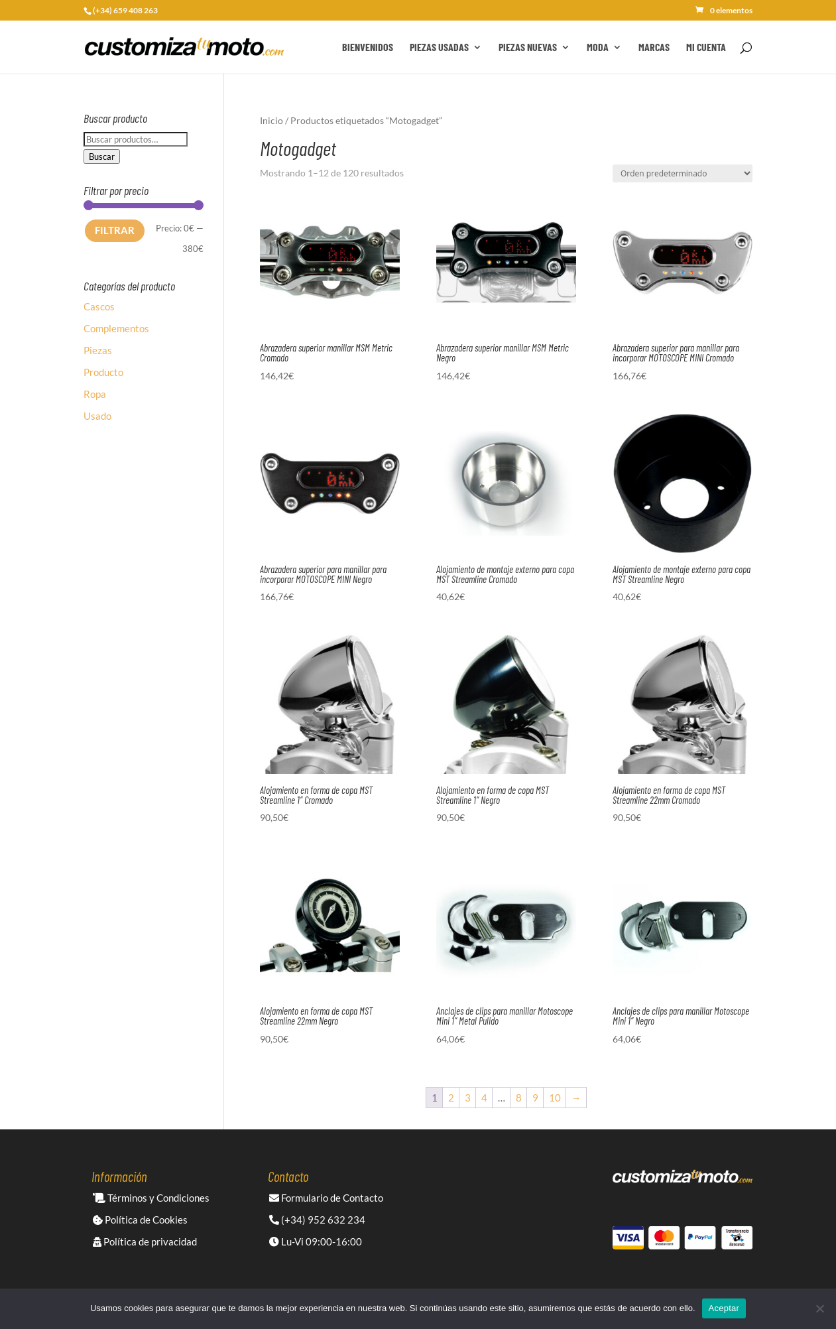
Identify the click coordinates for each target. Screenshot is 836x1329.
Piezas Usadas (439, 47)
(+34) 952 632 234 (317, 1220)
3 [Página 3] (468, 1098)
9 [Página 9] (535, 1098)
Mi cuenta (706, 47)
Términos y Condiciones (151, 1198)
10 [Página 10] (555, 1098)
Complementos (116, 328)
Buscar (102, 156)
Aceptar (724, 1308)
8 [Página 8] (519, 1098)
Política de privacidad (145, 1241)
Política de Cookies (140, 1220)
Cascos (99, 306)
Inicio (271, 120)
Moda (598, 47)
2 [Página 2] (451, 1098)
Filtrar (115, 230)
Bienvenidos (367, 47)
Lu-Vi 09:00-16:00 (315, 1241)
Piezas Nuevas (528, 47)
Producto (103, 372)
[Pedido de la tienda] (682, 173)
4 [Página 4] (484, 1098)
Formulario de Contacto (326, 1198)
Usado (97, 416)
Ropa (95, 394)
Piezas (98, 350)
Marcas (654, 47)
